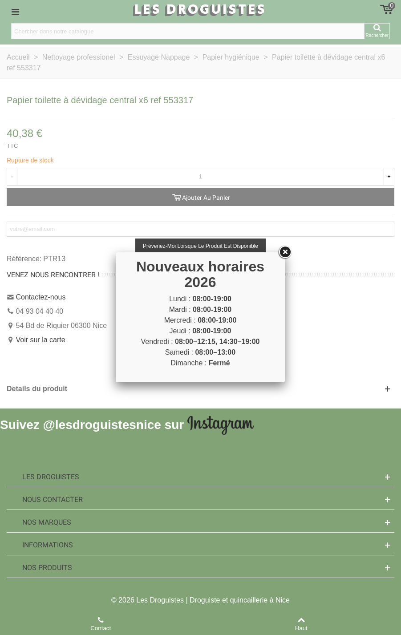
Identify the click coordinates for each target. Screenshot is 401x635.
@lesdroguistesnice (102, 424)
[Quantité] (200, 177)
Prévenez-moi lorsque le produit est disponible (200, 246)
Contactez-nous (40, 297)
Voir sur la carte (40, 340)
